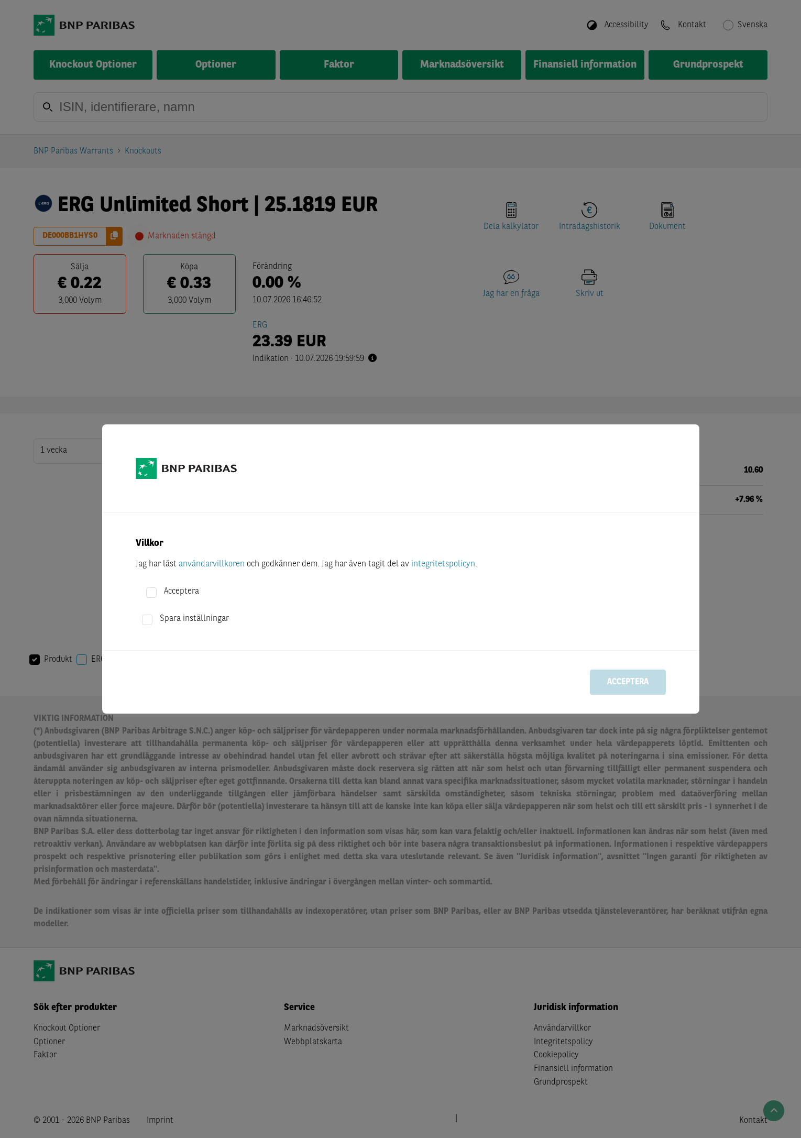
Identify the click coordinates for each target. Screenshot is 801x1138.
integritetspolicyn (443, 564)
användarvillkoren (212, 564)
